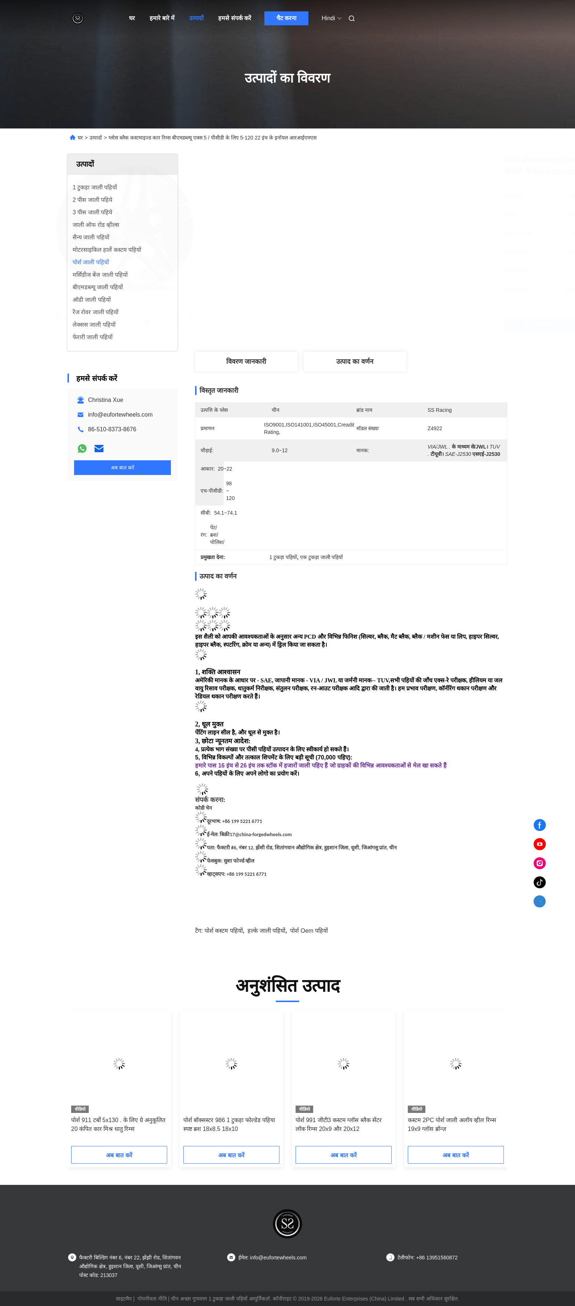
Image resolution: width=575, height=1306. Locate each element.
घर (132, 18)
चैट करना (286, 18)
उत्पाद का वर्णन (354, 361)
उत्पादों (196, 18)
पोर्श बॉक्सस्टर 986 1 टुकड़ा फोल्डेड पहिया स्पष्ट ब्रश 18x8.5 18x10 (229, 1124)
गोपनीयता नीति (152, 1299)
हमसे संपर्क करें (234, 18)
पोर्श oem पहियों (309, 931)
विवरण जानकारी (246, 361)
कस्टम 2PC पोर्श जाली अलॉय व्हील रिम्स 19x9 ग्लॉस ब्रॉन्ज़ (452, 1124)
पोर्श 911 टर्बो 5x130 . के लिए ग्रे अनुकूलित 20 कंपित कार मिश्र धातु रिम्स (118, 1124)
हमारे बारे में (162, 18)
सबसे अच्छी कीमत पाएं (390, 324)
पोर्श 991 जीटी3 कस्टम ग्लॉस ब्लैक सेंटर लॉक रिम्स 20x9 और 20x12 (339, 1124)
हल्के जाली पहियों (266, 931)
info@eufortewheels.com (120, 414)
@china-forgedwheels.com (263, 834)
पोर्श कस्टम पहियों (224, 931)
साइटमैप (124, 1299)
